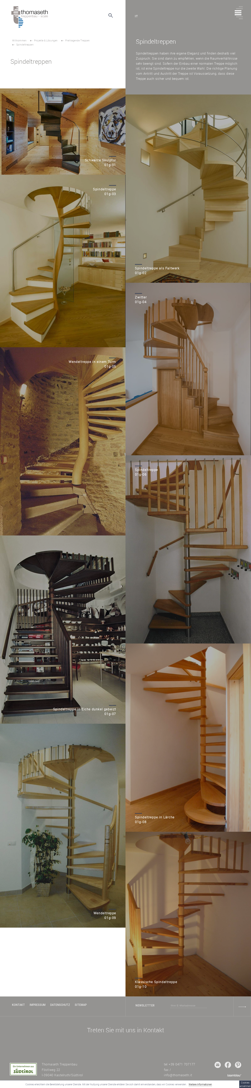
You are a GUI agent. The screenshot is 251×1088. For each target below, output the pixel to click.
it (136, 16)
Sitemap (81, 1005)
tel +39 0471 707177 (179, 1064)
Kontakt (18, 1005)
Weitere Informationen (200, 1084)
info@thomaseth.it (178, 1075)
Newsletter (145, 1005)
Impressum (37, 1005)
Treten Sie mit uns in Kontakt (125, 1030)
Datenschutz (60, 1005)
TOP (16, 987)
